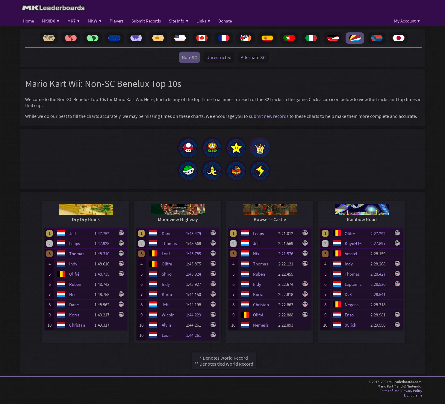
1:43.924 (196, 278)
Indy (73, 268)
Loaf (166, 258)
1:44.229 (196, 319)
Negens (351, 309)
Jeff (72, 238)
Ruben (75, 288)
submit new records (269, 116)
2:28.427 (380, 278)
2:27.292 (380, 238)
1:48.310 (104, 258)
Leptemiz (353, 288)
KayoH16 (353, 247)
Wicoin (168, 319)
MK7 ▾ (73, 21)
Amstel (351, 258)
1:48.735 (104, 278)
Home (28, 21)
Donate (225, 21)
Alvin (166, 329)
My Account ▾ (407, 21)
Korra (74, 319)
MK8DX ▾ (50, 21)
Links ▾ (203, 21)
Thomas (76, 258)
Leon (166, 339)
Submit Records (146, 21)
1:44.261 (196, 339)
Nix (72, 298)
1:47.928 (104, 247)
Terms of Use (389, 395)
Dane (74, 309)
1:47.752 (104, 238)
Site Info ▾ (178, 21)
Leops (74, 247)
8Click (350, 329)
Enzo (349, 319)
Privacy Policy (411, 395)
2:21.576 (288, 258)
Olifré (74, 278)
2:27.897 (380, 247)
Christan (77, 329)
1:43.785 (196, 258)
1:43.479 (196, 238)
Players (116, 21)
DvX (348, 298)
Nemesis (261, 329)
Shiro (167, 278)
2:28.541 (380, 298)
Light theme (413, 399)
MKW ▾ (95, 21)
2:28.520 (380, 288)
